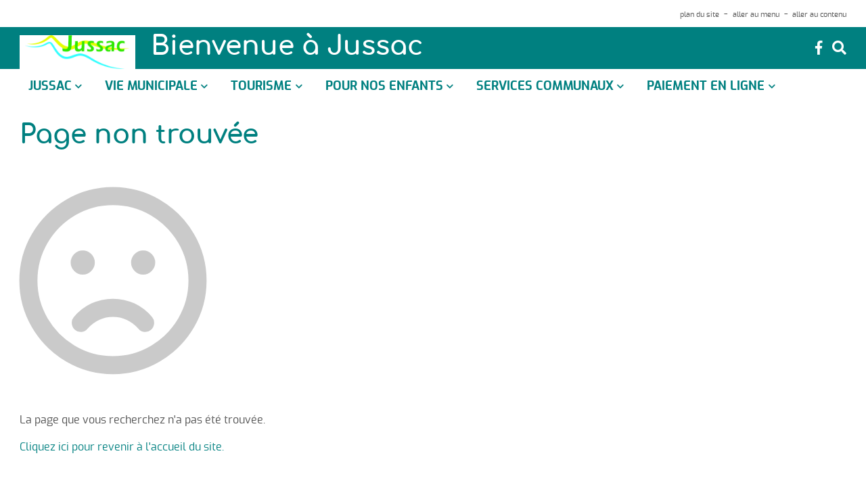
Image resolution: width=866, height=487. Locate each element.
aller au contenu (819, 14)
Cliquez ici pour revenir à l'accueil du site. (122, 447)
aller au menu (756, 14)
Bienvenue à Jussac (287, 47)
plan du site (699, 14)
